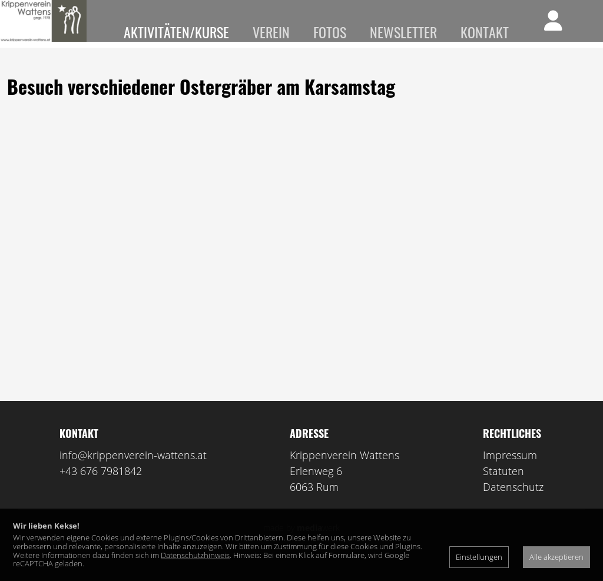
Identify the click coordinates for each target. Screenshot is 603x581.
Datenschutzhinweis (195, 555)
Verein (271, 31)
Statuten (503, 488)
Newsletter (403, 31)
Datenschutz (513, 504)
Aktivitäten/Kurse (176, 31)
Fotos (329, 31)
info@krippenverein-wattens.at (133, 472)
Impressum (510, 472)
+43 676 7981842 (100, 488)
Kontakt (484, 31)
